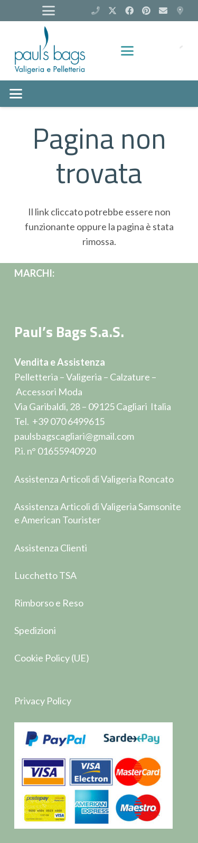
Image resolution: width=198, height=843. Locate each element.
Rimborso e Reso (48, 603)
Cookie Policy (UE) (51, 658)
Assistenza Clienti (50, 548)
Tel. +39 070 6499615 (59, 421)
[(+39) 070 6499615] (95, 10)
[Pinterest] (146, 10)
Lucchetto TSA (45, 575)
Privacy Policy (42, 700)
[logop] (50, 50)
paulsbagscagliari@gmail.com (74, 436)
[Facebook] (129, 10)
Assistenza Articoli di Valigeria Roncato (94, 479)
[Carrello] (153, 50)
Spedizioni (35, 630)
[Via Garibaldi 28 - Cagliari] (180, 10)
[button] (48, 10)
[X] (112, 10)
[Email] (163, 10)
